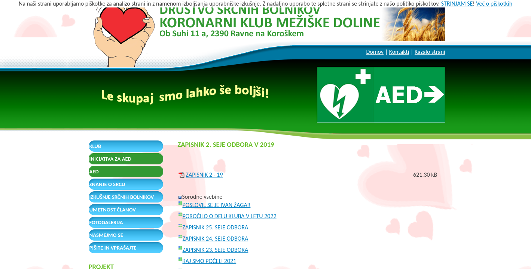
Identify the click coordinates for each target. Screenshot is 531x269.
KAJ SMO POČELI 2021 (209, 261)
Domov (375, 51)
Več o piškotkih (494, 3)
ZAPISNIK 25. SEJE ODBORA (215, 227)
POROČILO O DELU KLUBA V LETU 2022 (230, 216)
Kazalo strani (430, 51)
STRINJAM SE (457, 3)
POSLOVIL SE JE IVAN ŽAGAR (217, 204)
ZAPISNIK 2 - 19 (204, 174)
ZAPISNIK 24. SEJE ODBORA (215, 238)
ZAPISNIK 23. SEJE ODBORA (215, 249)
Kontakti (399, 51)
